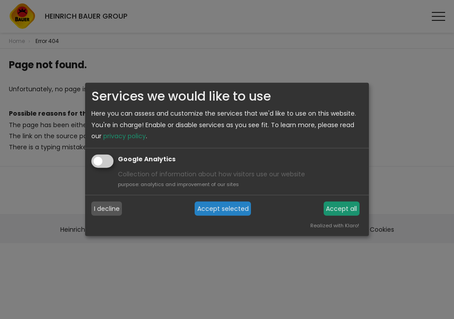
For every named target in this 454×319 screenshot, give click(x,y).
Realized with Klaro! (334, 225)
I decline (107, 208)
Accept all (341, 208)
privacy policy (124, 136)
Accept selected (223, 208)
